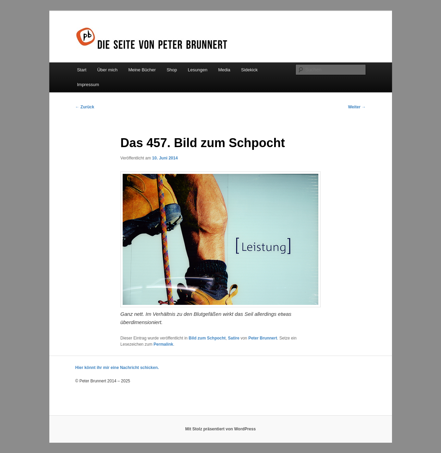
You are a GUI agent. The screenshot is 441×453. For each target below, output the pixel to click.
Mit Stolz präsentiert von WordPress (220, 429)
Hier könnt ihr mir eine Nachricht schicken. (117, 367)
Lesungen (197, 69)
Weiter (357, 107)
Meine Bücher (142, 69)
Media (224, 69)
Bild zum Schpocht (207, 338)
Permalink (163, 344)
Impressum (88, 84)
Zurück (84, 107)
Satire (233, 338)
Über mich (107, 69)
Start (81, 69)
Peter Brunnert (262, 338)
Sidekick (249, 69)
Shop (172, 69)
